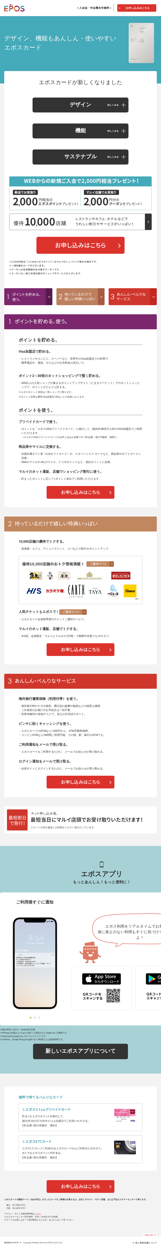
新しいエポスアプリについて (80, 1051)
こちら (38, 1213)
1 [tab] (31, 1018)
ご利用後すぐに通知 (34, 902)
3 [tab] (39, 1018)
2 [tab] (35, 1018)
